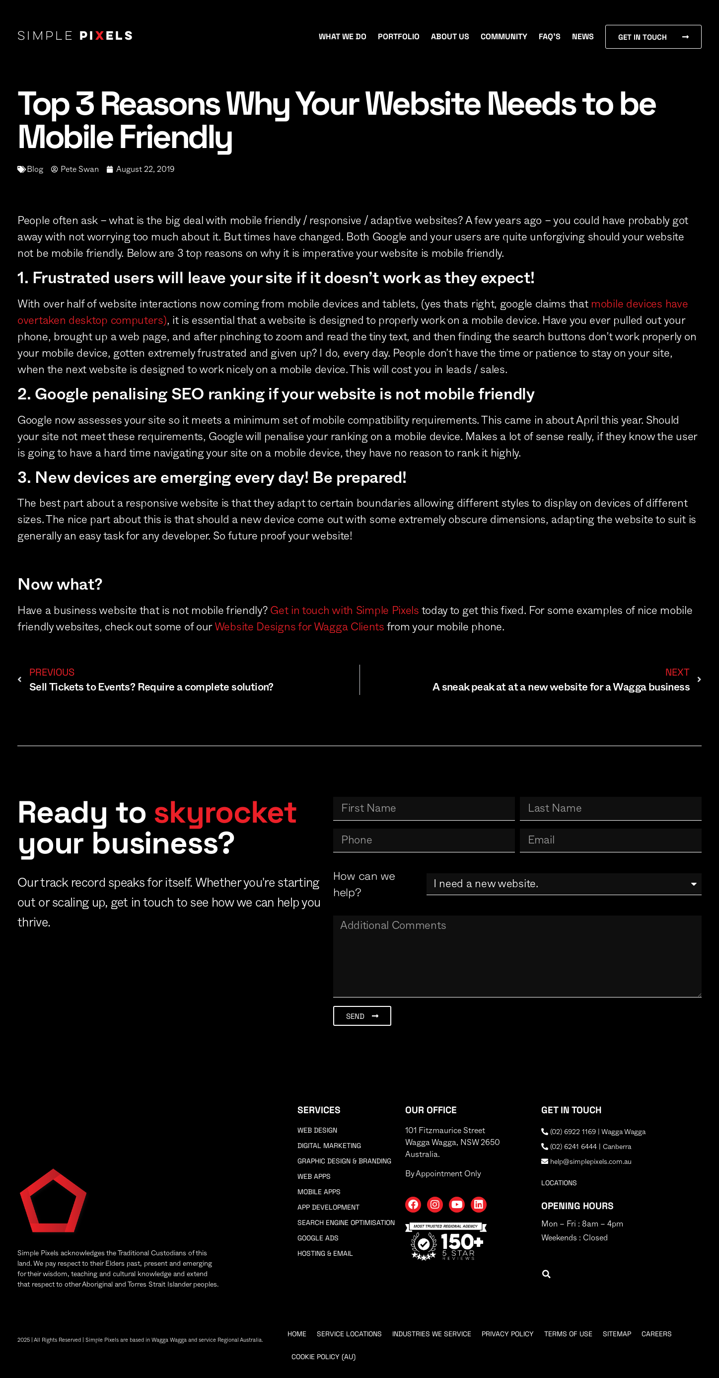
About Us (450, 36)
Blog (35, 169)
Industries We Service (431, 1333)
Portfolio (399, 36)
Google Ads (318, 1237)
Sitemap (617, 1333)
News (583, 36)
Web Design (317, 1130)
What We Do (342, 36)
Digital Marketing (329, 1145)
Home (297, 1333)
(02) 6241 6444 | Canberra (586, 1147)
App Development (328, 1207)
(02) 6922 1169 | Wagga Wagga (593, 1132)
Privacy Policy (508, 1333)
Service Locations (349, 1333)
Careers (657, 1333)
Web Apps (314, 1176)
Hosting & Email (325, 1253)
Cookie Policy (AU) (323, 1356)
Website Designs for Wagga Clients (299, 626)
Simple (75, 36)
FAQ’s (550, 36)
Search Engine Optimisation (346, 1222)
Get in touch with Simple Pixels (344, 610)
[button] (546, 1274)
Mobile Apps (319, 1191)
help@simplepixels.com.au (586, 1161)
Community (504, 36)
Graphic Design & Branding (344, 1160)
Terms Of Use (568, 1333)
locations (559, 1182)
